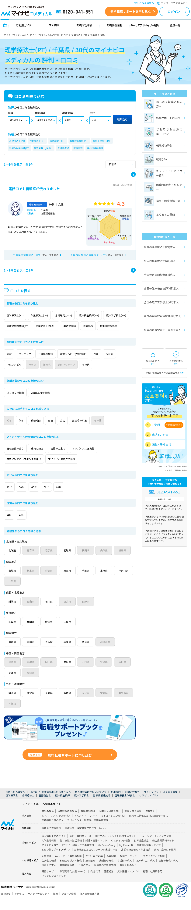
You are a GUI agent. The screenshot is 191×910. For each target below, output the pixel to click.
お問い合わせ (132, 802)
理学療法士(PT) (79, 35)
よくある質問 (170, 802)
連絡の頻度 (44, 459)
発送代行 (95, 882)
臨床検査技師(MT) (79, 140)
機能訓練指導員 (95, 148)
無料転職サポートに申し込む (60, 765)
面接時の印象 (103, 431)
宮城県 (69, 561)
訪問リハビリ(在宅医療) (90, 364)
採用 (55, 904)
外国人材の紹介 (128, 875)
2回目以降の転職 (48, 403)
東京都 (107, 581)
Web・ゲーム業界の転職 (68, 866)
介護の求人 (84, 875)
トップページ (5, 25)
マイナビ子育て (50, 855)
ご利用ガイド (24, 25)
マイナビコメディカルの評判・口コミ (49, 35)
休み (27, 431)
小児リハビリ (35, 375)
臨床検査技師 (62, 806)
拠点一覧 (175, 25)
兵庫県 (69, 652)
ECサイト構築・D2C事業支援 (78, 855)
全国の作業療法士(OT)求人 (160, 261)
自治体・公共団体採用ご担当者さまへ (50, 802)
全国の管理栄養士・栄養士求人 (162, 330)
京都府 (31, 652)
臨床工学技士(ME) (102, 140)
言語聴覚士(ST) (57, 140)
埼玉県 (69, 581)
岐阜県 (12, 632)
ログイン (174, 11)
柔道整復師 (63, 148)
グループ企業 (69, 904)
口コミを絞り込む (26, 96)
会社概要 (6, 904)
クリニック (31, 364)
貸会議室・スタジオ (128, 882)
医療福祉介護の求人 (52, 831)
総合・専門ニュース (80, 846)
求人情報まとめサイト (54, 846)
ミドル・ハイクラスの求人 (56, 826)
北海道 (12, 561)
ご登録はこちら (173, 424)
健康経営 (108, 882)
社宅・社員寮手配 (152, 882)
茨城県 (12, 581)
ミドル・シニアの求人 (113, 826)
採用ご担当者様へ (144, 3)
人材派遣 (46, 866)
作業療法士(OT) (37, 140)
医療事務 (77, 148)
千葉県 (93, 35)
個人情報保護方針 (89, 904)
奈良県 (88, 652)
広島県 (69, 673)
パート (93, 826)
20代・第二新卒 (94, 866)
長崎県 (50, 703)
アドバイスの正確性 (101, 459)
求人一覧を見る (35, 255)
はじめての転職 (18, 403)
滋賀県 (12, 652)
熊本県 (69, 703)
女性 (27, 526)
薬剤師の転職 (106, 871)
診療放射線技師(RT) (19, 148)
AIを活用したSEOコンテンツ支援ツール (95, 860)
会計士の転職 (49, 871)
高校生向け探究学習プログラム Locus (85, 839)
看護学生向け (88, 821)
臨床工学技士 (81, 806)
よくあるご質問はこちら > (176, 470)
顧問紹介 (90, 871)
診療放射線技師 (101, 806)
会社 (81, 431)
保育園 (12, 375)
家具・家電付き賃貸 (165, 860)
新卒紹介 (111, 866)
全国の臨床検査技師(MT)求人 (161, 288)
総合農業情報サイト (163, 851)
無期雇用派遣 (67, 875)
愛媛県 (12, 683)
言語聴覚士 (45, 806)
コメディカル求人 (145, 871)
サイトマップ (151, 802)
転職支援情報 (114, 25)
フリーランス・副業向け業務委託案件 (87, 831)
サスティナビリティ (38, 904)
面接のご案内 (70, 459)
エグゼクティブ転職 (154, 866)
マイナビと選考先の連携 (71, 469)
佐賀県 (31, 703)
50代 (61, 497)
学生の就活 (48, 821)
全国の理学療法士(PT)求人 (159, 247)
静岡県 (31, 632)
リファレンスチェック (54, 886)
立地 (65, 431)
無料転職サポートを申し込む (130, 11)
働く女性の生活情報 (71, 851)
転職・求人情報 (132, 821)
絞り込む (122, 119)
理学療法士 (12, 806)
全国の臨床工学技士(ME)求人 (161, 302)
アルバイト (80, 826)
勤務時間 (46, 431)
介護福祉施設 (57, 364)
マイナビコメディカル (15, 35)
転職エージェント (129, 866)
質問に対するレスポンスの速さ (27, 469)
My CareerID (126, 855)
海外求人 (150, 821)
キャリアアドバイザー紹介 (145, 25)
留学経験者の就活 (67, 821)
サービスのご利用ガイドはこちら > (172, 466)
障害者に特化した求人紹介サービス (148, 826)
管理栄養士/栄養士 (43, 148)
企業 (117, 364)
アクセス (19, 904)
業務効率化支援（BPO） (73, 882)
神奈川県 (14, 592)
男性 (11, 526)
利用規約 (115, 802)
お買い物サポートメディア (56, 860)
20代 (11, 497)
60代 (77, 497)
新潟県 (12, 612)
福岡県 (12, 703)
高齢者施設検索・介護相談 (135, 860)
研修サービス (49, 882)
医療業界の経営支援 (105, 875)
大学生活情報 (49, 851)
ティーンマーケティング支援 (155, 846)
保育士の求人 (49, 875)
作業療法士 (28, 806)
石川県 (50, 612)
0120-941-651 (75, 12)
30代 (28, 497)
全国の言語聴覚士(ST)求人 (159, 274)
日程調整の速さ (18, 459)
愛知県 (50, 632)
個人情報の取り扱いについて (90, 802)
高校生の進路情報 (51, 839)
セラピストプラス (149, 806)
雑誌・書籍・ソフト (96, 851)
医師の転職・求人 (168, 871)
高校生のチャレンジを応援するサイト (115, 846)
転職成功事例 (84, 25)
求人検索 (54, 25)
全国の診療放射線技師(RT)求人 (162, 316)
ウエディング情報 (120, 851)
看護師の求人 (124, 871)
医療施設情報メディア (149, 855)
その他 (126, 375)
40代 (44, 497)
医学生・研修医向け (110, 821)
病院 (11, 364)
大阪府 (50, 652)
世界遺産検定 (141, 851)
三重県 (69, 632)
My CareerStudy (107, 855)
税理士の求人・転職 (71, 871)
